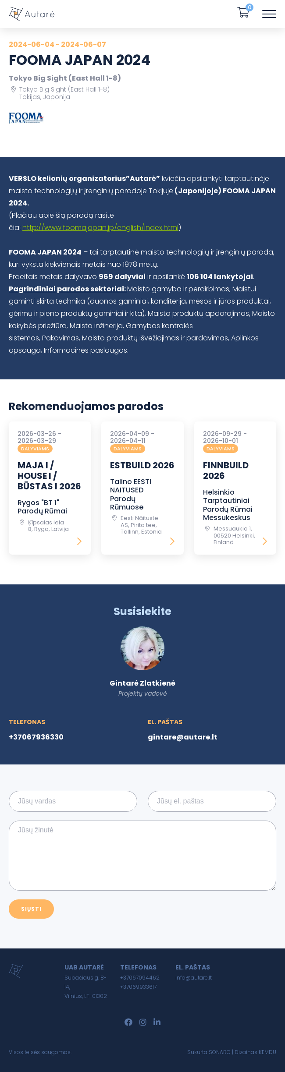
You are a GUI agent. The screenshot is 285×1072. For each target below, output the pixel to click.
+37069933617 (138, 987)
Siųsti (31, 909)
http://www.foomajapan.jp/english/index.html (100, 228)
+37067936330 (36, 737)
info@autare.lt (193, 977)
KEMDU (267, 1052)
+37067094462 (140, 977)
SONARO (220, 1052)
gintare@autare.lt (182, 737)
